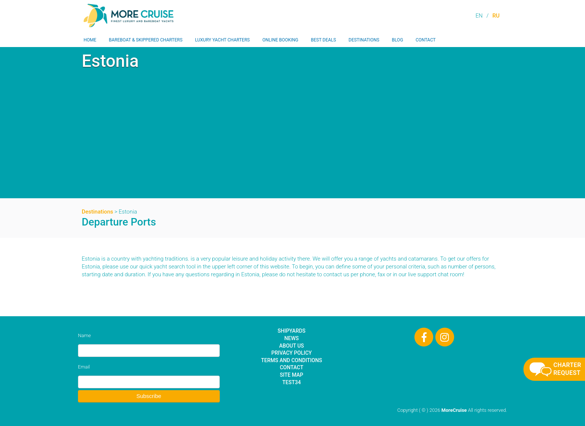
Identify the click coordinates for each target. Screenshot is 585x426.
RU (496, 15)
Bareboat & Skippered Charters (145, 40)
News (291, 338)
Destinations (363, 40)
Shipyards (292, 331)
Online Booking (280, 40)
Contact (426, 40)
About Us (291, 346)
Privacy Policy (291, 353)
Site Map (291, 375)
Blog (397, 40)
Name (84, 335)
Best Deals (323, 40)
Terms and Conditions (291, 360)
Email (84, 367)
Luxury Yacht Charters (222, 40)
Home (90, 40)
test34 (291, 382)
